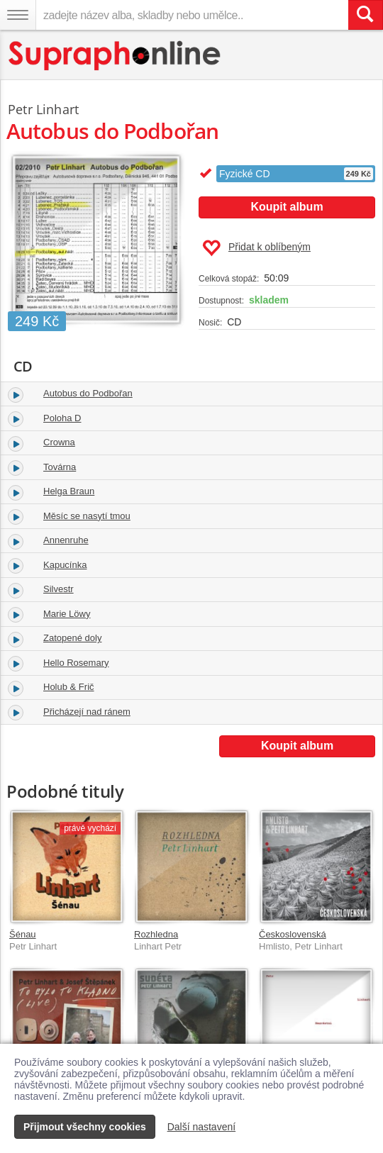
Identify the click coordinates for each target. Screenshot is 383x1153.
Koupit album (286, 207)
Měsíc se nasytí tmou (87, 516)
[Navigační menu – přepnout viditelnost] (17, 15)
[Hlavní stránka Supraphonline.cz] (115, 55)
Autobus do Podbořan (88, 393)
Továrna (59, 467)
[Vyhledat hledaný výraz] (365, 15)
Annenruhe (66, 540)
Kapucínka (65, 564)
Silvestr (58, 589)
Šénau (22, 934)
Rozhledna (156, 934)
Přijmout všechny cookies (84, 1126)
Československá (292, 934)
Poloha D (62, 418)
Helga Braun (68, 491)
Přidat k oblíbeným (256, 248)
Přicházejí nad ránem (87, 711)
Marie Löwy (66, 613)
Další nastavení (201, 1126)
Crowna (59, 442)
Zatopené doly (72, 638)
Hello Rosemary (76, 662)
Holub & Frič (68, 686)
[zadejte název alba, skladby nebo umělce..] (191, 15)
